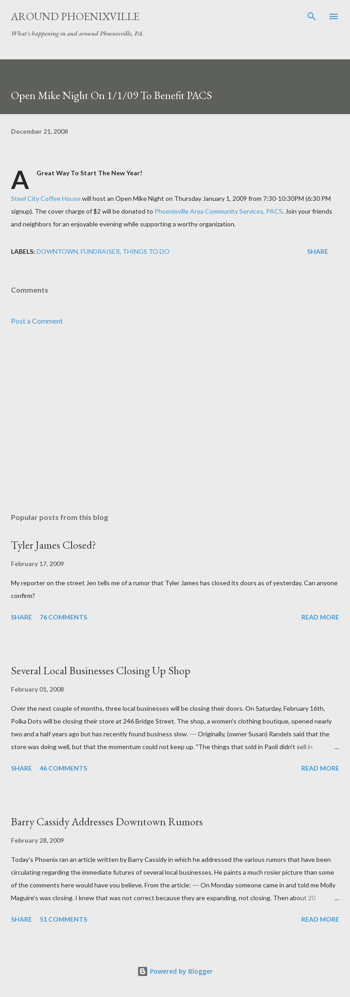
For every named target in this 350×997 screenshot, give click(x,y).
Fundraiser (100, 251)
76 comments (63, 617)
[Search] (311, 16)
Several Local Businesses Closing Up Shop (100, 670)
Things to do (146, 251)
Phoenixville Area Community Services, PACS (218, 211)
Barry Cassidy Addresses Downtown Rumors (107, 821)
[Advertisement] (175, 419)
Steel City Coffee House (46, 198)
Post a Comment (37, 320)
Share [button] (317, 251)
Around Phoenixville (75, 16)
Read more (320, 617)
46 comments (63, 768)
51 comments (63, 919)
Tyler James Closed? (53, 545)
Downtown (57, 251)
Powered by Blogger (175, 971)
